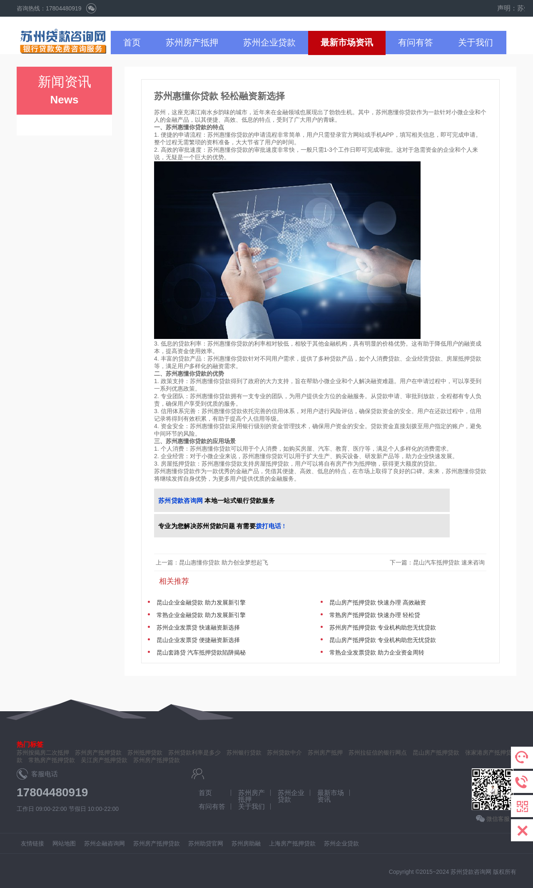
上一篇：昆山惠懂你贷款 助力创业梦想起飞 (212, 562)
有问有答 (415, 42)
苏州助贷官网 (205, 843)
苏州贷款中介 (284, 752)
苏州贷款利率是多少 (194, 752)
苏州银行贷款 (244, 752)
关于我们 (475, 42)
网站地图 (64, 843)
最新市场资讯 (347, 42)
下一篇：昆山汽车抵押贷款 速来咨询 (438, 562)
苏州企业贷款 (269, 42)
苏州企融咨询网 (104, 843)
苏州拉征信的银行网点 (378, 752)
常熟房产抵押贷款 (51, 760)
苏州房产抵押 (192, 42)
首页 (132, 42)
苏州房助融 (246, 843)
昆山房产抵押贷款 (436, 752)
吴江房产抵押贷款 (104, 760)
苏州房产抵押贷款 (156, 760)
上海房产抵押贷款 (292, 843)
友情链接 (32, 843)
